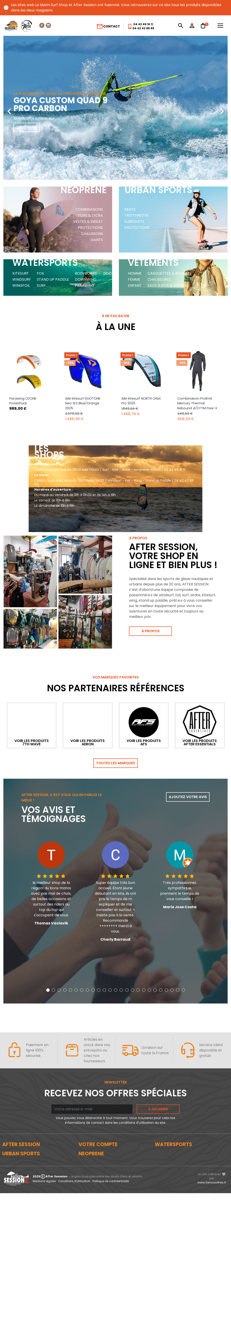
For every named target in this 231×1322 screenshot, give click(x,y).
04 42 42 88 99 (143, 28)
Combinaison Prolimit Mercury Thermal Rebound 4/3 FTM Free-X (197, 403)
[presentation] (9, 108)
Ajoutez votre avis (188, 796)
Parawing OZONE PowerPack (22, 401)
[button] (104, 176)
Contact (108, 26)
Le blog (8, 1160)
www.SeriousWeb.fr (211, 1311)
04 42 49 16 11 (143, 24)
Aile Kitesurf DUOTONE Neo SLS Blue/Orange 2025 (82, 403)
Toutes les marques (115, 763)
